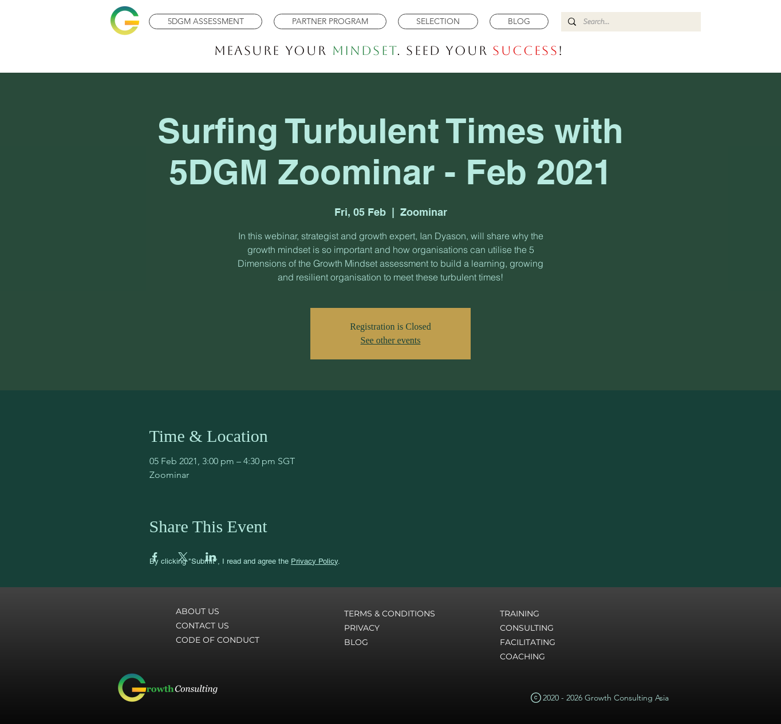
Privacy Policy (314, 561)
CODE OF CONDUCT (217, 640)
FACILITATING (527, 642)
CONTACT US (202, 625)
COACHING (522, 656)
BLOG (356, 642)
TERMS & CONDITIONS (389, 613)
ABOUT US (197, 611)
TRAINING (519, 613)
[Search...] (630, 21)
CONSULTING (527, 628)
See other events (391, 340)
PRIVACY (362, 628)
